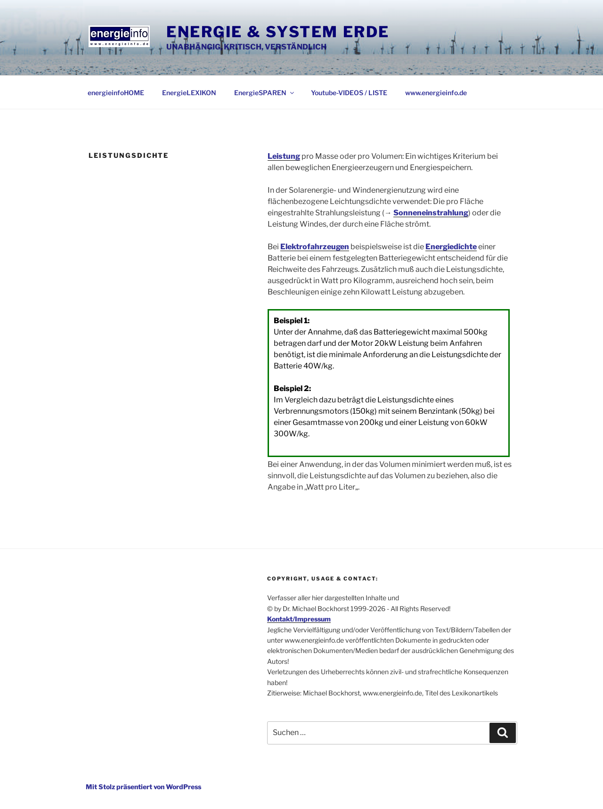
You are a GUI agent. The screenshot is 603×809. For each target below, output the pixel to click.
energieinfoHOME (116, 93)
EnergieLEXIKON (189, 93)
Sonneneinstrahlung (430, 212)
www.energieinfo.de (436, 93)
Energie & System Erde (278, 32)
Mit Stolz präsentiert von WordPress (143, 787)
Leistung (284, 156)
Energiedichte (451, 246)
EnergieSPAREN (264, 93)
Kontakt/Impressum (299, 619)
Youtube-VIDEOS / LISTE (349, 93)
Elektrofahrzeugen (314, 246)
